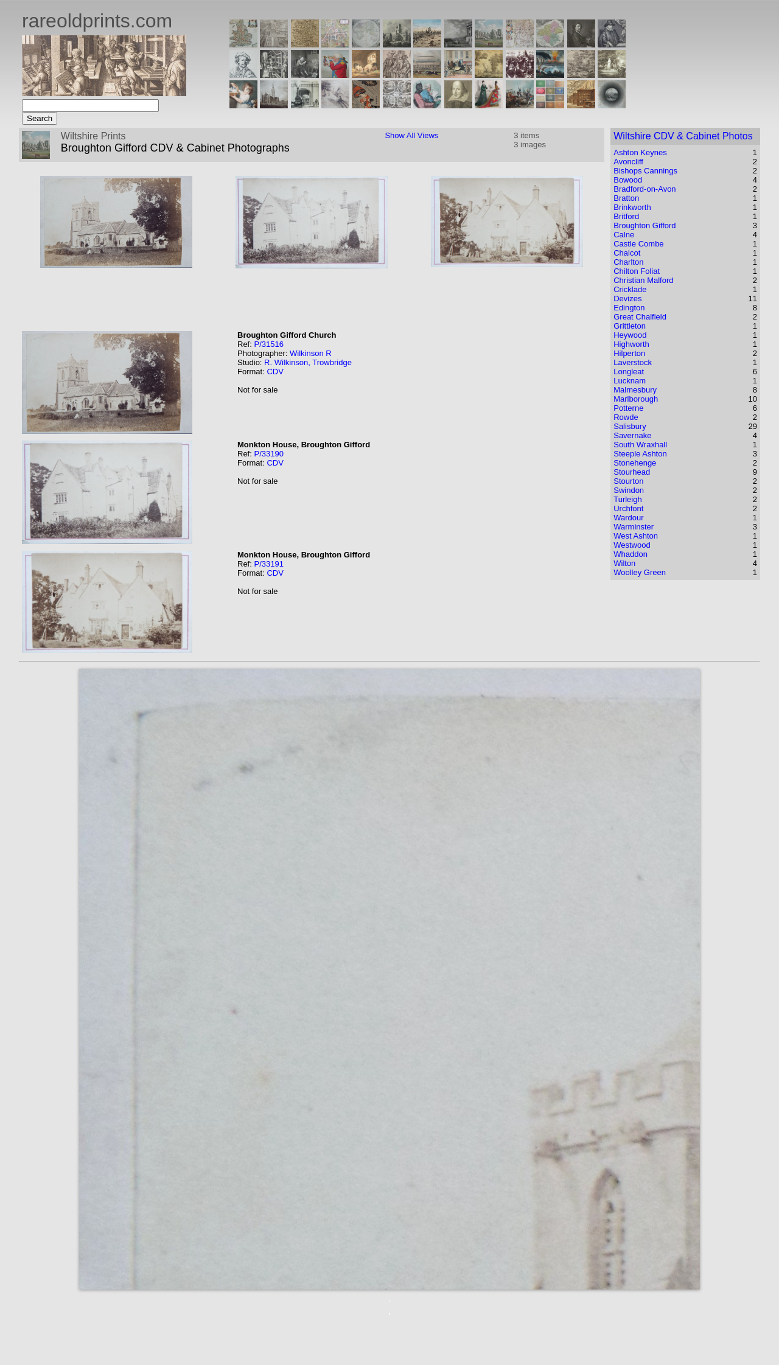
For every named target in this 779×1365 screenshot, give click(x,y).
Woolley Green (639, 572)
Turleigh (627, 499)
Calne (623, 234)
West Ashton (635, 535)
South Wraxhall (640, 444)
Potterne (628, 408)
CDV (275, 371)
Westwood (631, 545)
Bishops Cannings (645, 170)
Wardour (628, 517)
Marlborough (635, 398)
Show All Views (411, 135)
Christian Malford (643, 280)
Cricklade (629, 289)
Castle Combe (638, 243)
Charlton (628, 262)
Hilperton (629, 353)
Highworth (631, 344)
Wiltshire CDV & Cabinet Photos (683, 136)
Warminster (633, 526)
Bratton (626, 198)
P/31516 (268, 344)
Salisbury (629, 426)
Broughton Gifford (644, 225)
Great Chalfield (639, 316)
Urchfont (628, 508)
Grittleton (629, 325)
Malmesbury (635, 389)
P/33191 (268, 563)
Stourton (628, 481)
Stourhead (631, 472)
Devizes (627, 298)
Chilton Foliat (636, 271)
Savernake (632, 435)
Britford (626, 216)
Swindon (628, 490)
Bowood (627, 179)
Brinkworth (632, 207)
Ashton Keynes (639, 152)
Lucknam (629, 380)
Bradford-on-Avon (644, 189)
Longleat (628, 371)
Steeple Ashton (639, 453)
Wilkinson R (311, 353)
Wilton (624, 563)
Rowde (625, 417)
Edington (629, 307)
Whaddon (630, 554)
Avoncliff (628, 161)
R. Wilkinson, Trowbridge (308, 362)
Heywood (629, 335)
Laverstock (632, 362)
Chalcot (626, 252)
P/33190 (268, 453)
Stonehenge (634, 462)
